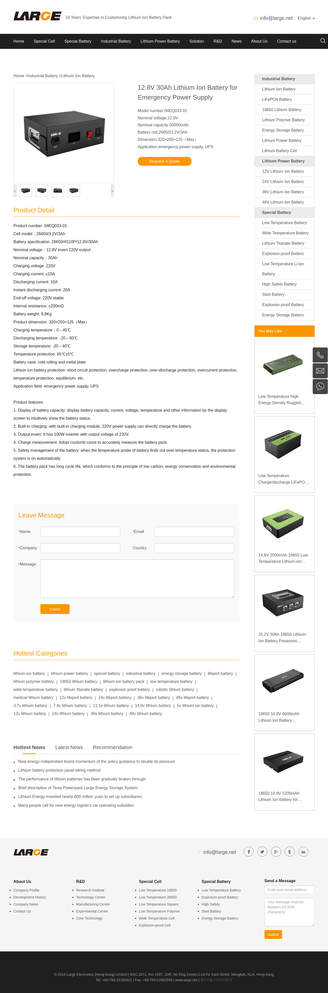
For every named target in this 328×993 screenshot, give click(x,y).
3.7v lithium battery (30, 705)
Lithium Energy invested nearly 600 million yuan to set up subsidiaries (80, 796)
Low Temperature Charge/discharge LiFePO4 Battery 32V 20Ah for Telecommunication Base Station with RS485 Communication (282, 479)
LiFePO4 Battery (277, 99)
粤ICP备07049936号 (216, 980)
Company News (26, 904)
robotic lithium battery (175, 689)
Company (28, 548)
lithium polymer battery (34, 681)
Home (19, 41)
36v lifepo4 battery (153, 697)
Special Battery (78, 41)
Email (139, 531)
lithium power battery (69, 673)
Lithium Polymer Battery (283, 120)
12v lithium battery (30, 713)
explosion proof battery (129, 689)
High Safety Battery (279, 284)
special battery (107, 673)
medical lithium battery (33, 697)
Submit (54, 609)
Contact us (286, 41)
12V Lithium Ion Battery (283, 171)
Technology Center (91, 897)
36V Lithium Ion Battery (283, 192)
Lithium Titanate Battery (283, 243)
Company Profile (27, 890)
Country (140, 548)
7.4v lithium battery (70, 705)
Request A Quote (164, 161)
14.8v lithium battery (153, 705)
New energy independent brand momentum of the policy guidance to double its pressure (96, 761)
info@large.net (276, 18)
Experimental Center (92, 911)
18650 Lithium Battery (281, 110)
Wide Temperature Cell (157, 918)
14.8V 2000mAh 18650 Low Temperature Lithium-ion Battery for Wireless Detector (284, 559)
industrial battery (140, 673)
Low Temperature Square (158, 904)
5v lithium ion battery (195, 705)
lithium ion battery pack (123, 681)
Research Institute (90, 890)
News (236, 41)
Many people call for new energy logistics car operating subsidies (76, 805)
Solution (196, 41)
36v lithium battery (107, 713)
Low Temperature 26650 (158, 897)
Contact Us (22, 911)
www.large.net (186, 980)
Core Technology (89, 918)
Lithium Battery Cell (279, 151)
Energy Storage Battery (283, 130)
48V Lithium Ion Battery (283, 202)
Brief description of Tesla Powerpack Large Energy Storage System (78, 788)
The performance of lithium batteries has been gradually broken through (82, 779)
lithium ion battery (29, 673)
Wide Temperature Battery (285, 233)
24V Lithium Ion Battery (283, 181)
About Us (259, 41)
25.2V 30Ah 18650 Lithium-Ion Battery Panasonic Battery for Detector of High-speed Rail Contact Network (283, 638)
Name (25, 531)
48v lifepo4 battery (192, 697)
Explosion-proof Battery (283, 253)
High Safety (211, 904)
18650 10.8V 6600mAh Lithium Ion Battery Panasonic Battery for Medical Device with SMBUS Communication (283, 718)
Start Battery (273, 294)
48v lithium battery (145, 713)
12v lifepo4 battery (75, 697)
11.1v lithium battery (111, 705)
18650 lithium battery (78, 681)
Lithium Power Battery (160, 41)
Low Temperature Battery (284, 223)
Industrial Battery (116, 41)
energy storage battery (182, 673)
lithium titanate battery (83, 689)
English (306, 18)
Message (28, 564)
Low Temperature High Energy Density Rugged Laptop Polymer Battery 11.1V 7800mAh (279, 400)
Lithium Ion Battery (78, 76)
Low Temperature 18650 (158, 890)
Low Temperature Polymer (159, 911)
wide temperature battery (36, 689)
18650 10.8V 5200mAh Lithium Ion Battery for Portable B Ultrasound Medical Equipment (279, 797)
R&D (218, 41)
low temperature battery (171, 681)
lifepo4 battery (220, 673)
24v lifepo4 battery (114, 697)
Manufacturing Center (93, 904)
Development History (30, 897)
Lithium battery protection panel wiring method (59, 770)
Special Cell (44, 41)
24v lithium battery (68, 713)
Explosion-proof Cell (154, 925)
